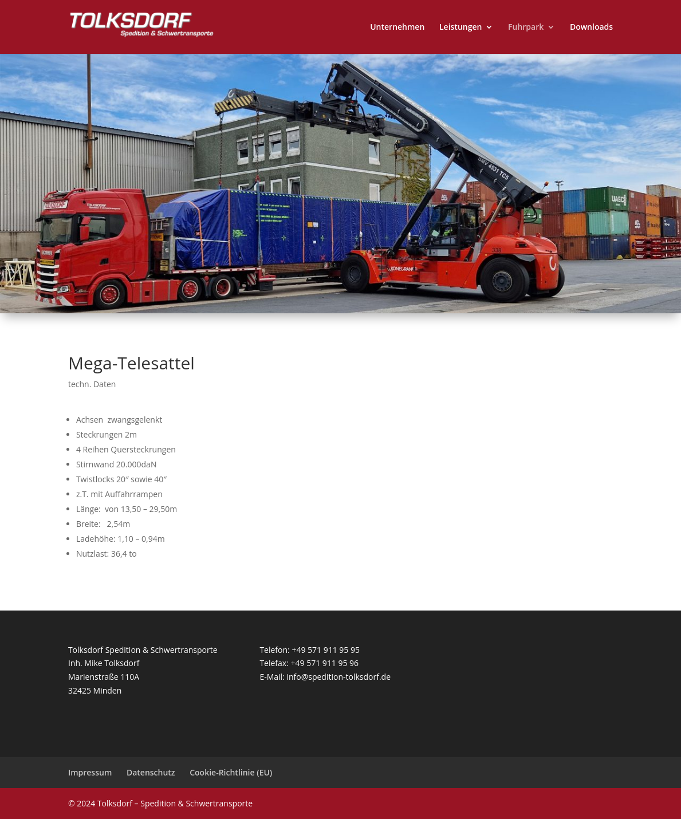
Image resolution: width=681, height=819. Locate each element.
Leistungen (460, 27)
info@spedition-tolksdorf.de (338, 676)
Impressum (90, 772)
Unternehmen (397, 27)
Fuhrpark (526, 27)
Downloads (591, 27)
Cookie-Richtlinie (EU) (231, 772)
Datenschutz (151, 772)
